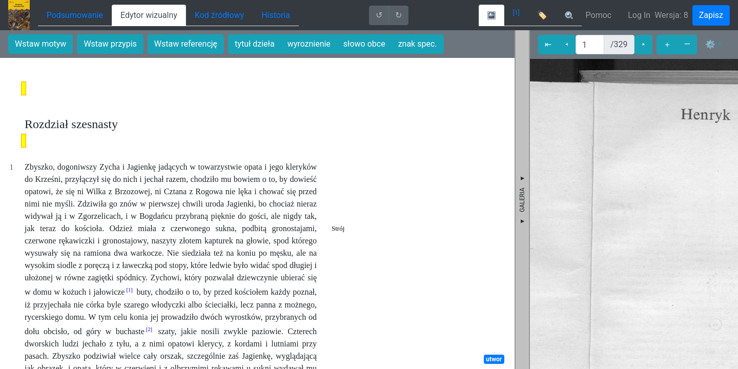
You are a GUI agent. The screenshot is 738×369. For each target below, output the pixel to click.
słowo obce (364, 44)
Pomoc (599, 15)
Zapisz (711, 15)
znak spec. (417, 44)
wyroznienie (309, 44)
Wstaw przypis (110, 44)
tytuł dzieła (255, 44)
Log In (639, 15)
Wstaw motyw (40, 44)
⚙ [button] (710, 44)
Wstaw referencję (185, 44)
